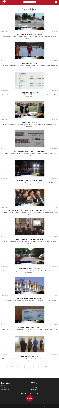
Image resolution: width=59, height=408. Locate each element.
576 (27, 366)
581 (50, 366)
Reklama (3, 387)
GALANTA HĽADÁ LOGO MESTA (29, 298)
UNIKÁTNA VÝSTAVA (29, 122)
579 (41, 366)
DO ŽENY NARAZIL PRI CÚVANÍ (29, 181)
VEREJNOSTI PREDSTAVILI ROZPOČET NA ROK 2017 (29, 210)
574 (17, 366)
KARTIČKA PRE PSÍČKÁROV (29, 327)
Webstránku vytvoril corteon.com (45, 406)
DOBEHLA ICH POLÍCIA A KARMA (29, 34)
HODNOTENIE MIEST (29, 93)
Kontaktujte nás (5, 389)
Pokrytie (3, 386)
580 (46, 366)
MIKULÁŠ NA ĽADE (29, 63)
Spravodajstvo (4, 31)
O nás (32, 386)
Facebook (34, 387)
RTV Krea (8, 406)
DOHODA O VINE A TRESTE (29, 269)
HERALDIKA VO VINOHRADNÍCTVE (29, 239)
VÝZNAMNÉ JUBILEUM (29, 357)
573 (12, 366)
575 (22, 366)
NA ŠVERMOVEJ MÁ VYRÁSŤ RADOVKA (29, 151)
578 (36, 366)
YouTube (34, 389)
